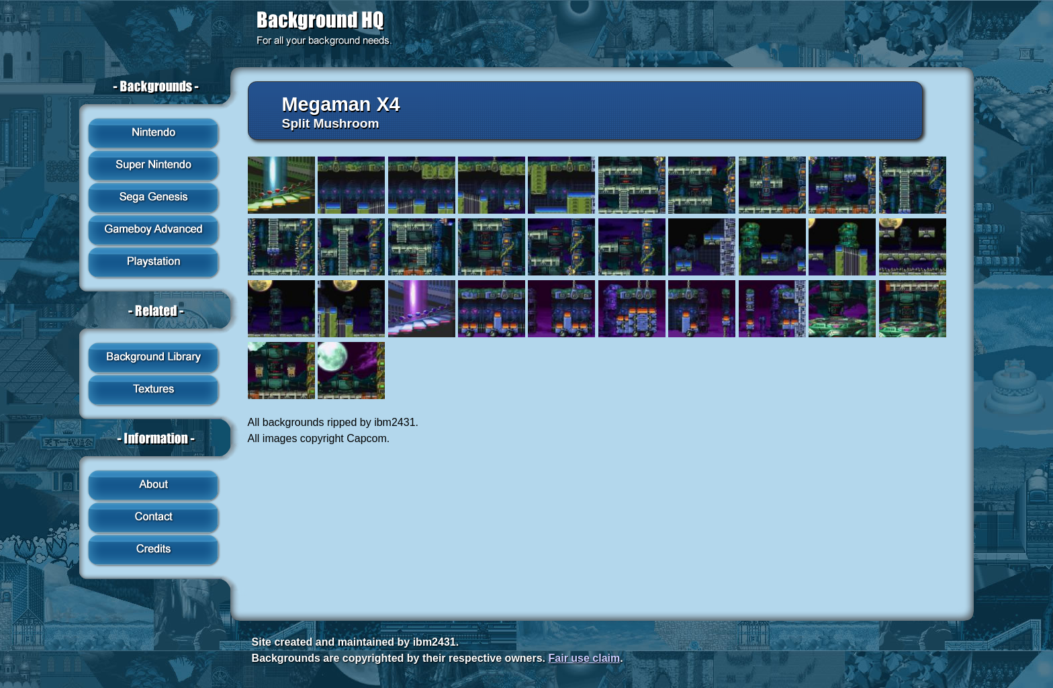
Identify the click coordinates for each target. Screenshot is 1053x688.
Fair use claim (585, 658)
